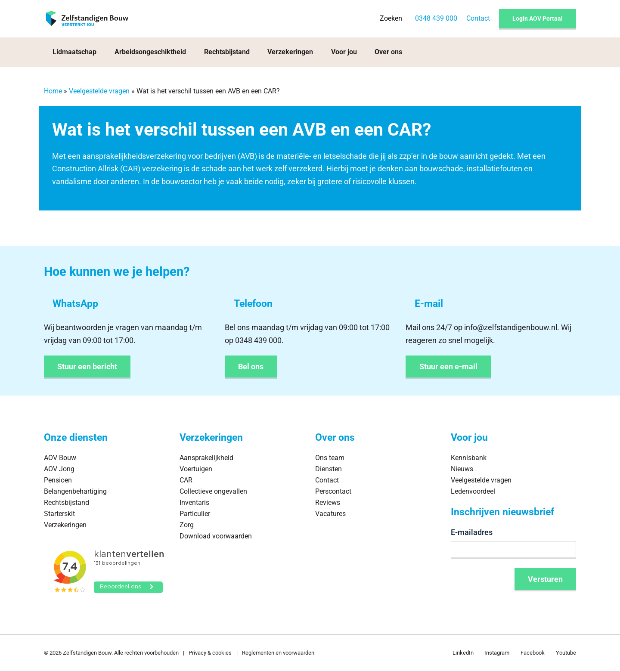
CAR (130, 168)
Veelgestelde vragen (99, 91)
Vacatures (330, 514)
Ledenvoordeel (473, 491)
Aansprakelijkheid (206, 458)
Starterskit (59, 514)
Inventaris (194, 502)
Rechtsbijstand (227, 52)
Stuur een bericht (87, 366)
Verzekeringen (290, 52)
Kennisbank (469, 458)
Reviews (327, 502)
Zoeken (391, 18)
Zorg (187, 525)
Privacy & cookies (210, 652)
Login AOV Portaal (537, 18)
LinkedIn (463, 652)
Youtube (566, 652)
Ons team (329, 458)
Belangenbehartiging (75, 491)
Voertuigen (196, 469)
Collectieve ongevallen (213, 491)
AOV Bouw (60, 458)
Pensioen (58, 480)
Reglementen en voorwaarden (278, 652)
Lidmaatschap (74, 52)
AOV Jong (59, 469)
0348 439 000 (436, 18)
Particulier (195, 514)
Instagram (496, 652)
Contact (478, 18)
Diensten (328, 469)
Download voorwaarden (216, 536)
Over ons (388, 52)
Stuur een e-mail (448, 366)
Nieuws (462, 469)
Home (53, 91)
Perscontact (333, 491)
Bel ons (251, 366)
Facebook (533, 652)
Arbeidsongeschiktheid (150, 52)
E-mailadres (472, 532)
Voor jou (344, 52)
